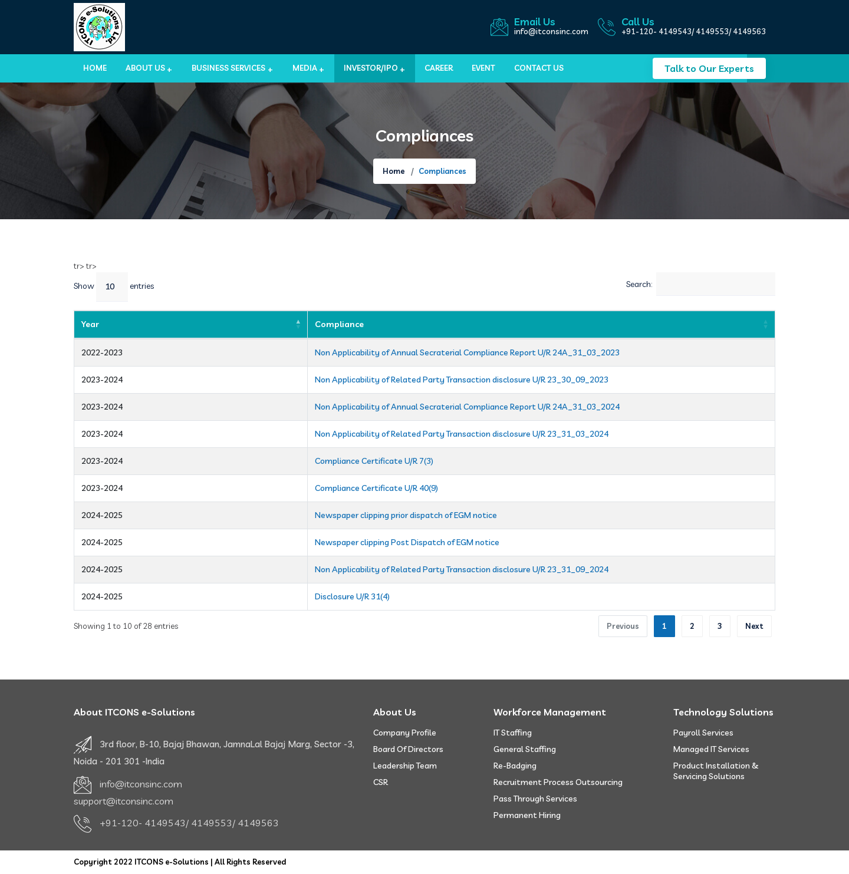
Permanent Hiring (527, 815)
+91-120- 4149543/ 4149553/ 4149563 (693, 31)
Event (483, 67)
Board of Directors (408, 749)
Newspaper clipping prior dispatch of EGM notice (277, 515)
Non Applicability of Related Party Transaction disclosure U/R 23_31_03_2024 (333, 433)
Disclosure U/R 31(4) (223, 596)
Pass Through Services (535, 798)
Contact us (539, 67)
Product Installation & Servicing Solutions (716, 770)
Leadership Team (405, 765)
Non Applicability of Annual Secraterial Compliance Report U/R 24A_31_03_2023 (338, 352)
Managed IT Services (711, 749)
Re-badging (515, 765)
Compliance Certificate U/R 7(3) (245, 461)
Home (95, 67)
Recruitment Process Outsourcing (558, 782)
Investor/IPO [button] (371, 67)
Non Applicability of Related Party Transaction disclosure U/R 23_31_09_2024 (333, 569)
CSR (380, 782)
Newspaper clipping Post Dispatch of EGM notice (278, 542)
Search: (700, 284)
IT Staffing (512, 732)
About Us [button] (145, 67)
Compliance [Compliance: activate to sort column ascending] (210, 324)
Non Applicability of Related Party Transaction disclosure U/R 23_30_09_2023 (333, 379)
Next (754, 626)
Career (438, 67)
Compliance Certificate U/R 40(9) (248, 488)
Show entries (114, 287)
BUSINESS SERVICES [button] (228, 67)
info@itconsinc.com (551, 31)
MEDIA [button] (304, 67)
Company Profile (404, 732)
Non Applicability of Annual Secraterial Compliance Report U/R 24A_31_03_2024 (338, 406)
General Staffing (524, 749)
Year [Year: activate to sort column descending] (90, 324)
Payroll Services (703, 732)
